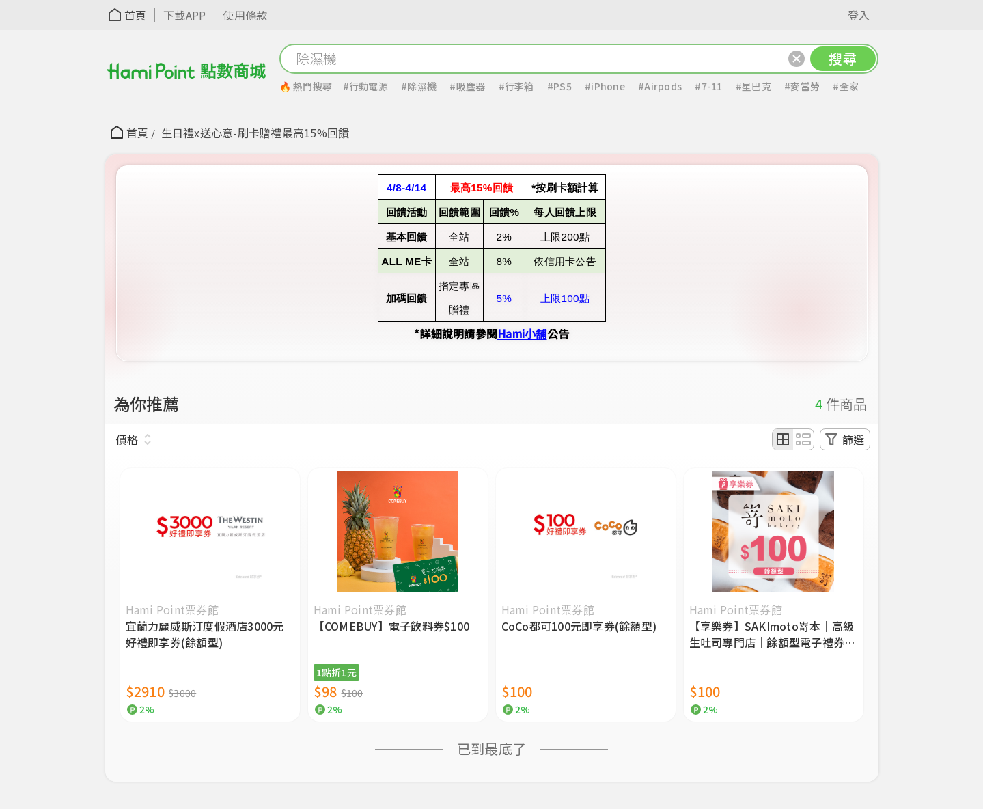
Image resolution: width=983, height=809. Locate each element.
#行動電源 (365, 86)
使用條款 (245, 15)
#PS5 (559, 86)
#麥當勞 (802, 86)
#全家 (846, 86)
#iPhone (605, 86)
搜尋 (843, 58)
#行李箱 (516, 86)
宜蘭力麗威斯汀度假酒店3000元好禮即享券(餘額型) (205, 634)
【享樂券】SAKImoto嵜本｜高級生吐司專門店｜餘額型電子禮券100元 (772, 634)
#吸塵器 (467, 86)
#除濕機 (419, 86)
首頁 (135, 15)
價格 (127, 439)
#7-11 (708, 86)
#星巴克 (753, 86)
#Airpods (660, 86)
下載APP (184, 15)
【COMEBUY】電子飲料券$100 (392, 626)
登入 (859, 15)
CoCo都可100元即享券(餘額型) (579, 626)
